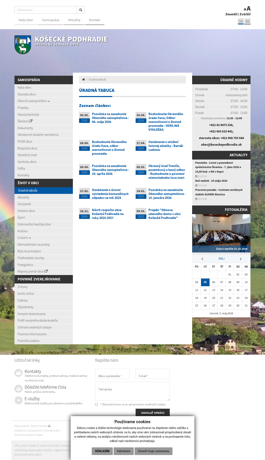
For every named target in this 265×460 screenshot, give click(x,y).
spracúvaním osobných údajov (147, 404)
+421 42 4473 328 (221, 125)
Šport (21, 217)
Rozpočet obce (27, 148)
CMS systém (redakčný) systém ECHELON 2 (37, 445)
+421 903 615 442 (221, 131)
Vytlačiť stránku (41, 426)
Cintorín (24, 237)
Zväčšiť (245, 14)
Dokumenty (25, 128)
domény (48, 450)
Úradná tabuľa (27, 190)
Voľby (21, 168)
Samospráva (50, 20)
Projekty (23, 108)
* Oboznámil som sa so (130, 404)
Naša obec (26, 20)
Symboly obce (27, 162)
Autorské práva (51, 430)
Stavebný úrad (27, 155)
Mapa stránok (21, 426)
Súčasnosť (24, 204)
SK (240, 21)
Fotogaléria (25, 265)
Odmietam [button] (123, 451)
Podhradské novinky (31, 258)
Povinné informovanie (32, 334)
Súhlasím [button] (102, 451)
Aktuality (74, 20)
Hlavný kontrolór (28, 114)
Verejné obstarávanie (32, 314)
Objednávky (26, 307)
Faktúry (23, 300)
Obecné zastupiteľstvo (34, 101)
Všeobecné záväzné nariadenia (38, 134)
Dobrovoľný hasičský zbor (34, 224)
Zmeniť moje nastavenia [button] (153, 451)
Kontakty (23, 175)
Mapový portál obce (33, 271)
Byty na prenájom (29, 251)
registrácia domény (64, 450)
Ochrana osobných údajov (35, 327)
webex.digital (35, 450)
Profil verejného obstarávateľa (38, 320)
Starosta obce (27, 94)
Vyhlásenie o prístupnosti (28, 430)
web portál (68, 445)
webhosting (20, 450)
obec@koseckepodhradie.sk (221, 144)
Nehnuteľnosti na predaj (34, 244)
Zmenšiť (231, 14)
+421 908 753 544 (232, 138)
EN (247, 21)
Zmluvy (23, 287)
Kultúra (22, 231)
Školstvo (25, 121)
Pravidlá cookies (28, 341)
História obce (26, 211)
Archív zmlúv (26, 293)
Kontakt (94, 20)
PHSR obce (25, 141)
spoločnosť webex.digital (27, 454)
